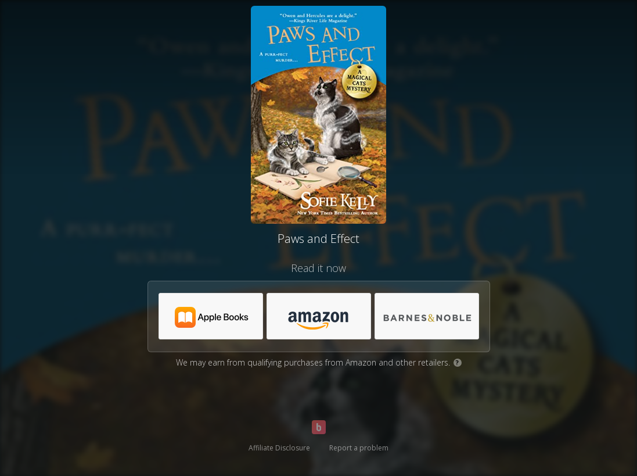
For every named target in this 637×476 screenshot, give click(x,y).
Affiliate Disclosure (279, 448)
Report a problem (358, 448)
